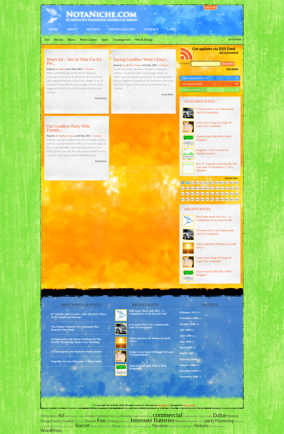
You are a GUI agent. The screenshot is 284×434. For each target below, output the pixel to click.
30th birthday (48, 416)
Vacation (160, 425)
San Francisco (61, 426)
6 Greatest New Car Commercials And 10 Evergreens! (215, 110)
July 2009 (185, 329)
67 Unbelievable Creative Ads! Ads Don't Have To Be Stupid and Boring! (78, 315)
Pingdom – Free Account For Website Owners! (212, 151)
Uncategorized (121, 39)
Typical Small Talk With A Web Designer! (147, 367)
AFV (76, 416)
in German (235, 39)
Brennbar (126, 416)
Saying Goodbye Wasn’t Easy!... (141, 59)
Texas (116, 426)
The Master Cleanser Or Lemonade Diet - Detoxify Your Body (75, 328)
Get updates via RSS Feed (213, 49)
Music (71, 39)
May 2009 (185, 341)
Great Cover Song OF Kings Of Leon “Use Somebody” (214, 124)
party (209, 420)
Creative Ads (205, 416)
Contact (151, 29)
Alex (57, 69)
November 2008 (188, 376)
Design (45, 421)
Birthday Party (106, 416)
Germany (113, 421)
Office (201, 421)
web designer (186, 426)
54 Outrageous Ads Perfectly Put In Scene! (76, 351)
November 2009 (188, 318)
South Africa (97, 426)
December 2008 (188, 370)
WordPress (163, 405)
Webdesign (173, 426)
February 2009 (188, 359)
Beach (82, 416)
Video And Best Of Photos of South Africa (149, 340)
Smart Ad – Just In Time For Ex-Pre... (75, 61)
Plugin (51, 426)
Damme (233, 416)
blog (118, 416)
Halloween (125, 421)
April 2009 (185, 347)
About (72, 29)
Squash (108, 426)
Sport (105, 39)
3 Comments (88, 69)
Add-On (68, 416)
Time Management (142, 426)
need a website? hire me (195, 78)
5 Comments (163, 65)
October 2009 (187, 324)
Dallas (220, 415)
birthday (90, 416)
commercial (167, 415)
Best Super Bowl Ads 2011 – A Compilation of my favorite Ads (214, 218)
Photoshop (224, 420)
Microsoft (192, 421)
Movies (58, 39)
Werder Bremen (216, 426)
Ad (61, 415)
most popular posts (192, 84)
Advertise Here (231, 178)
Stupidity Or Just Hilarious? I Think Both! (76, 361)
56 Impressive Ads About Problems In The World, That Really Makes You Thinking (76, 340)
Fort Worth (80, 421)
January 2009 (187, 365)
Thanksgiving (127, 426)
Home (53, 29)
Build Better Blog (142, 416)
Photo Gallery (122, 29)
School (71, 426)
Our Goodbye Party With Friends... (68, 128)
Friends (90, 421)
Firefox (56, 421)
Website (201, 425)
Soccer (82, 425)
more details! (232, 69)
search (208, 7)
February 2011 (188, 312)
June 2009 (185, 335)
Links (171, 29)
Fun (47, 39)
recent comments (191, 89)
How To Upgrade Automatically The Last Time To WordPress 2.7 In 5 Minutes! (216, 167)
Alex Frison (189, 405)
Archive (93, 29)
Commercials (190, 416)
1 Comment (96, 136)
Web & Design (144, 39)
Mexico (180, 421)
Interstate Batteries (152, 420)
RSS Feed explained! (229, 52)
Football (68, 421)
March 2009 (186, 353)
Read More (101, 98)
